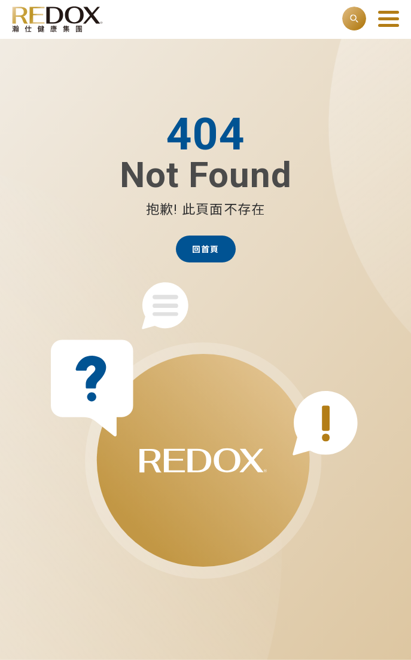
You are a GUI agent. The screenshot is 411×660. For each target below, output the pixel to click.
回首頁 (205, 249)
